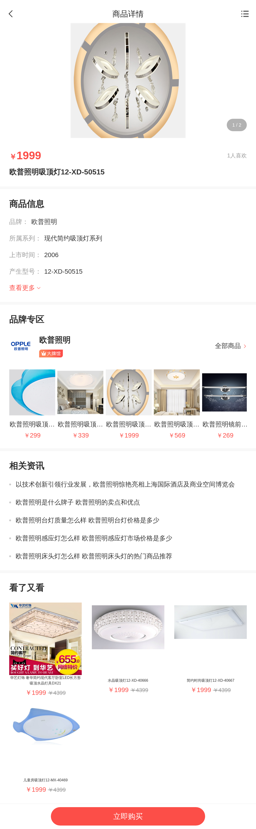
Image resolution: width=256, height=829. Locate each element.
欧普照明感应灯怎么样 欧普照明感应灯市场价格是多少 (94, 538)
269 (228, 435)
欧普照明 (44, 221)
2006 (51, 254)
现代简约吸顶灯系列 (73, 238)
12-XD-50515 (63, 271)
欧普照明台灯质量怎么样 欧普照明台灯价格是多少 (87, 520)
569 (180, 435)
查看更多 (22, 287)
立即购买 (128, 816)
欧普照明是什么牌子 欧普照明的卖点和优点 (78, 502)
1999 (132, 435)
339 (83, 435)
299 (35, 435)
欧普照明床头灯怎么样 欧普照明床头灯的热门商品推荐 (94, 556)
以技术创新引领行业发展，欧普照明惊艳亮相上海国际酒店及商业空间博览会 (125, 484)
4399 (59, 693)
